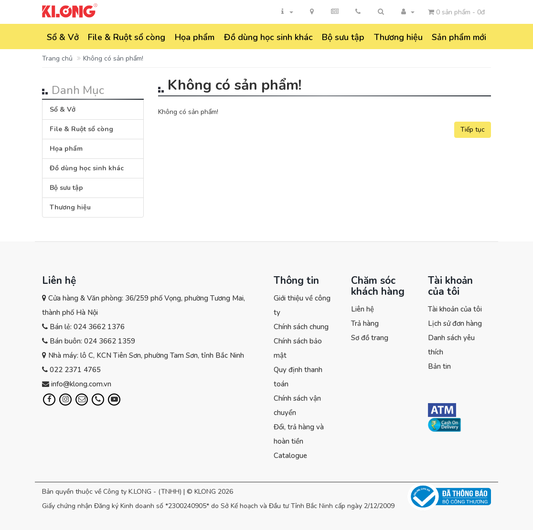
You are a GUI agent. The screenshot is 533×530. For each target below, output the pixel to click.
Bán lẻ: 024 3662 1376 (87, 327)
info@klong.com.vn (81, 384)
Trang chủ (57, 58)
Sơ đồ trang (369, 338)
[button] (380, 12)
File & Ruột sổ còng (126, 37)
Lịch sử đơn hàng (455, 323)
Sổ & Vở (63, 37)
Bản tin (439, 366)
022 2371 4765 (75, 369)
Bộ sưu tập (343, 37)
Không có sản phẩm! (113, 58)
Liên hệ (362, 309)
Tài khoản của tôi (455, 309)
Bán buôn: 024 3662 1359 (92, 341)
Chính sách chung (301, 327)
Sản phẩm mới (459, 37)
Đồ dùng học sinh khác (268, 37)
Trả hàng (365, 323)
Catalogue (290, 455)
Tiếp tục (472, 129)
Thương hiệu (398, 37)
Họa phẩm (194, 37)
